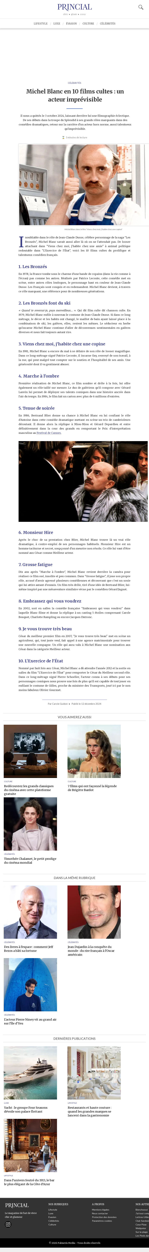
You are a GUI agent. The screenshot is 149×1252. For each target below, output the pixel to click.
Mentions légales (100, 1209)
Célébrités (107, 23)
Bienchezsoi (142, 1209)
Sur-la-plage (142, 1232)
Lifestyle (41, 23)
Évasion (71, 23)
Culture (88, 23)
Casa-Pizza (141, 1224)
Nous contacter (100, 1213)
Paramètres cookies (102, 1220)
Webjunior (141, 1228)
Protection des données (104, 1217)
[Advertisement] (74, 52)
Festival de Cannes (49, 432)
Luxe (56, 23)
